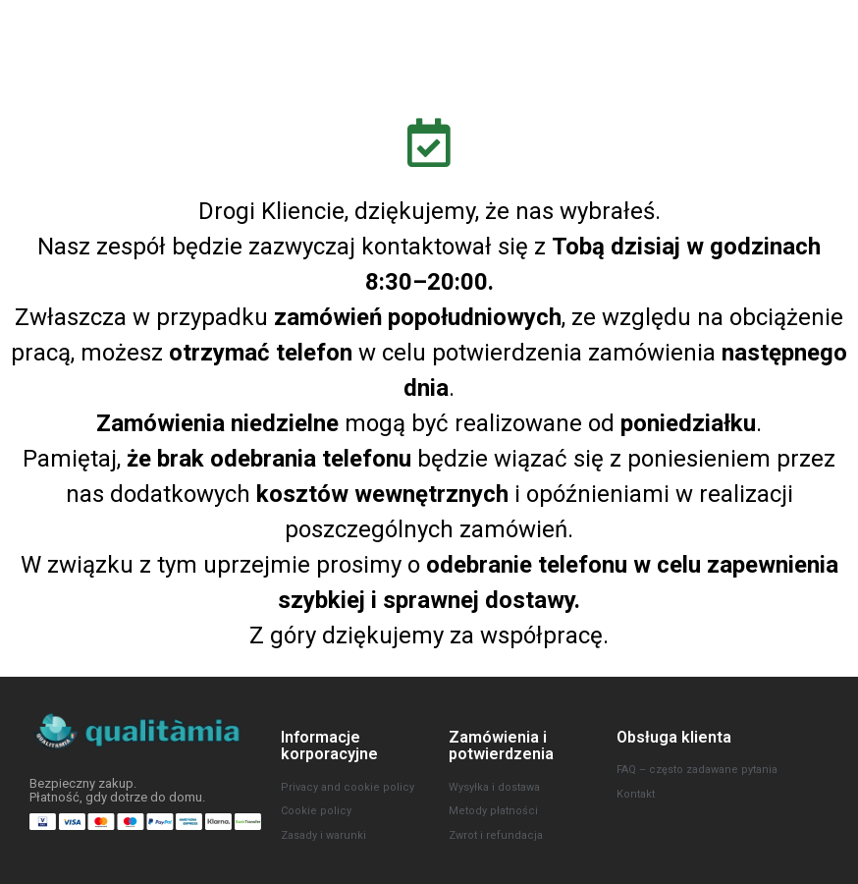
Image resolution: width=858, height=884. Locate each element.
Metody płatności (493, 810)
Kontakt (636, 794)
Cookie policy (316, 810)
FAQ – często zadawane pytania (697, 769)
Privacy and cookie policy (347, 787)
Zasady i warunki (323, 835)
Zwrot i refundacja (496, 835)
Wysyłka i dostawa (494, 787)
